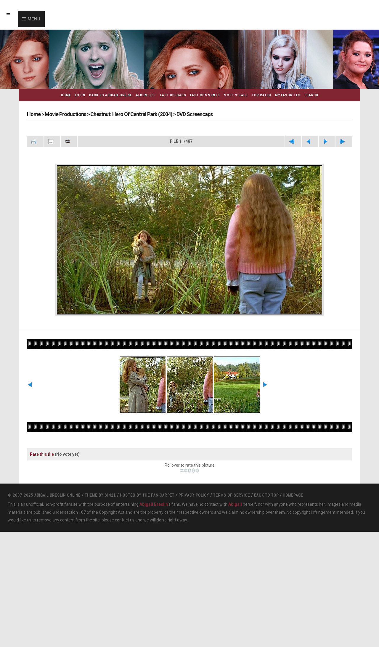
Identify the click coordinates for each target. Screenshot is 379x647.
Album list (146, 95)
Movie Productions (65, 114)
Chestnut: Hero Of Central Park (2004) (131, 114)
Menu (34, 19)
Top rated (261, 95)
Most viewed (236, 95)
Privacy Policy (194, 495)
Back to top (266, 495)
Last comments (205, 95)
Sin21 (110, 495)
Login (80, 95)
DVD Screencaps (194, 114)
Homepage (293, 495)
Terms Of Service (231, 495)
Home (66, 95)
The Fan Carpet (158, 495)
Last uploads (173, 95)
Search (311, 95)
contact (122, 520)
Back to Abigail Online (110, 95)
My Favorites (288, 95)
